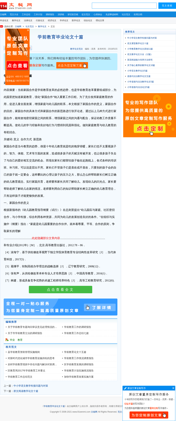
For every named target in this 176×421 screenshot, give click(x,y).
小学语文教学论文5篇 (137, 71)
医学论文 (76, 20)
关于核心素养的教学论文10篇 (141, 65)
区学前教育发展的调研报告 (79, 364)
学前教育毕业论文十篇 (54, 406)
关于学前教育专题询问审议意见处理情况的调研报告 (36, 327)
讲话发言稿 (73, 14)
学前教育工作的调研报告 (77, 327)
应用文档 (138, 14)
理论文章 (100, 20)
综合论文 (88, 20)
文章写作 (148, 403)
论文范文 (126, 14)
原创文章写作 (17, 57)
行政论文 (40, 20)
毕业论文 (4, 20)
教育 (20, 339)
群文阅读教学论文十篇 (26, 391)
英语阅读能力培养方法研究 (140, 60)
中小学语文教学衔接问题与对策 (31, 385)
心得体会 (98, 14)
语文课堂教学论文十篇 (137, 43)
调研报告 (50, 14)
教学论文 (16, 20)
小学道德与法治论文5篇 (138, 87)
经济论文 (52, 20)
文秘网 (3, 14)
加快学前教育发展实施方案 (79, 376)
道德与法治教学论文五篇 (138, 76)
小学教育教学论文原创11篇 (140, 49)
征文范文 (86, 14)
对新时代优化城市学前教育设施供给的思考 (31, 358)
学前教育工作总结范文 (20, 376)
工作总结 (26, 14)
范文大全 (14, 14)
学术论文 (64, 20)
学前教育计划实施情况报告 (79, 370)
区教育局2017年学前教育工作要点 (26, 370)
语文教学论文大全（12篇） (140, 54)
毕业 (12, 339)
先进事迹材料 (112, 14)
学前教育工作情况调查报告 (79, 358)
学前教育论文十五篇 (75, 352)
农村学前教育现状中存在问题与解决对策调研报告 (35, 364)
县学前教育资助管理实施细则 (24, 352)
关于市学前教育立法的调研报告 (25, 333)
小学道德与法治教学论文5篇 (140, 81)
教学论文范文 (76, 49)
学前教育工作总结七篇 (76, 333)
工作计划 (38, 14)
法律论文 (28, 20)
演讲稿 (61, 14)
